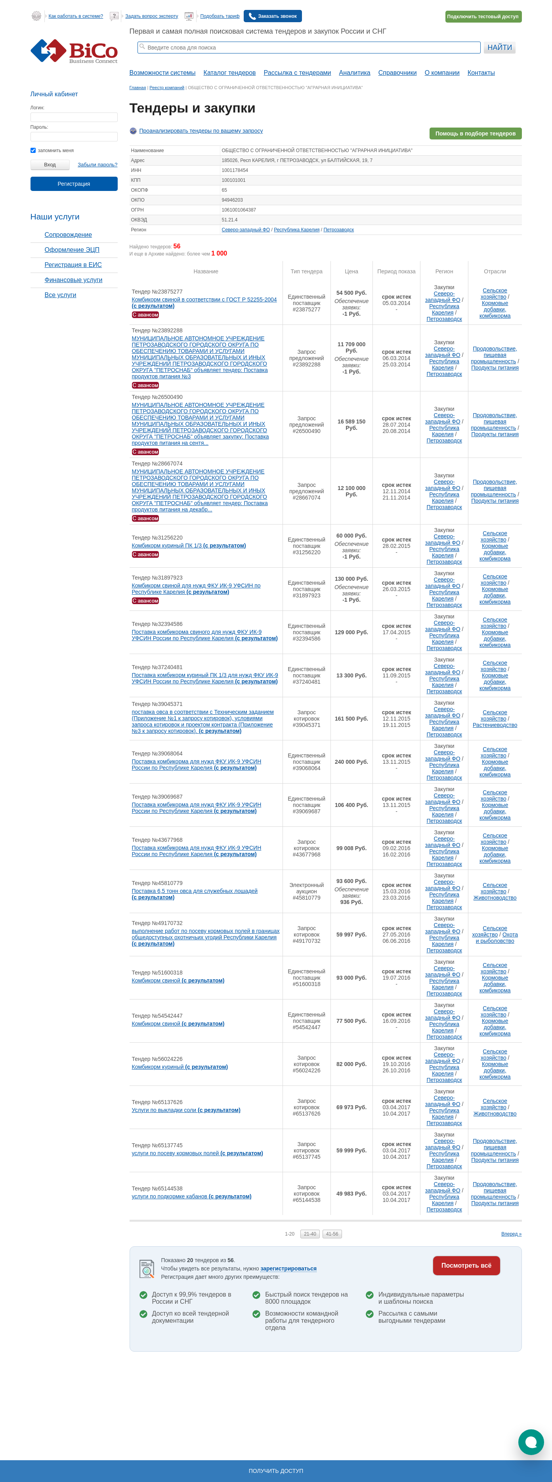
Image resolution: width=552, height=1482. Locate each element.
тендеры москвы (180, 58)
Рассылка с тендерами (297, 72)
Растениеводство (495, 725)
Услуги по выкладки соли (186, 1110)
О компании (442, 72)
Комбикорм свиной (178, 980)
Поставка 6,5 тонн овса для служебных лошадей (195, 894)
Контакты (481, 72)
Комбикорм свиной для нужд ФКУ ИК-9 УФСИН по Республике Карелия (196, 588)
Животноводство (495, 898)
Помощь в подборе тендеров (475, 133)
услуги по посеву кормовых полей (198, 1153)
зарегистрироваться (288, 1268)
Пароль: (39, 127)
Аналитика (354, 72)
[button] (531, 1442)
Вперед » (511, 1234)
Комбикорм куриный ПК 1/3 (189, 545)
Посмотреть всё (466, 1265)
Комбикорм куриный (180, 1067)
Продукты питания (495, 367)
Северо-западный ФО (246, 230)
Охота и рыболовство (497, 937)
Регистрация (74, 184)
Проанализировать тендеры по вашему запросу (201, 131)
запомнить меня (52, 150)
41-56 (332, 1234)
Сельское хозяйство (494, 293)
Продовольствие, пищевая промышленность (494, 354)
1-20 (289, 1234)
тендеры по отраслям (225, 58)
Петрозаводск (338, 230)
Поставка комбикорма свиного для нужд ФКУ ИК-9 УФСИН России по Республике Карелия (205, 635)
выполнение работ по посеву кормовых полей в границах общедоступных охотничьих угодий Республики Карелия (206, 937)
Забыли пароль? (97, 165)
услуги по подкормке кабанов (192, 1196)
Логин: (38, 108)
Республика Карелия (296, 230)
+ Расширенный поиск (459, 58)
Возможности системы (163, 72)
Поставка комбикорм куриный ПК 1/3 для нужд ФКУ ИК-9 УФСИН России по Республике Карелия (205, 678)
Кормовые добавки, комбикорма (495, 309)
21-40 (310, 1234)
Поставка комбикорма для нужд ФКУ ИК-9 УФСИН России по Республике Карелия (197, 764)
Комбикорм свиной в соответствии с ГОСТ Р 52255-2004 (204, 302)
